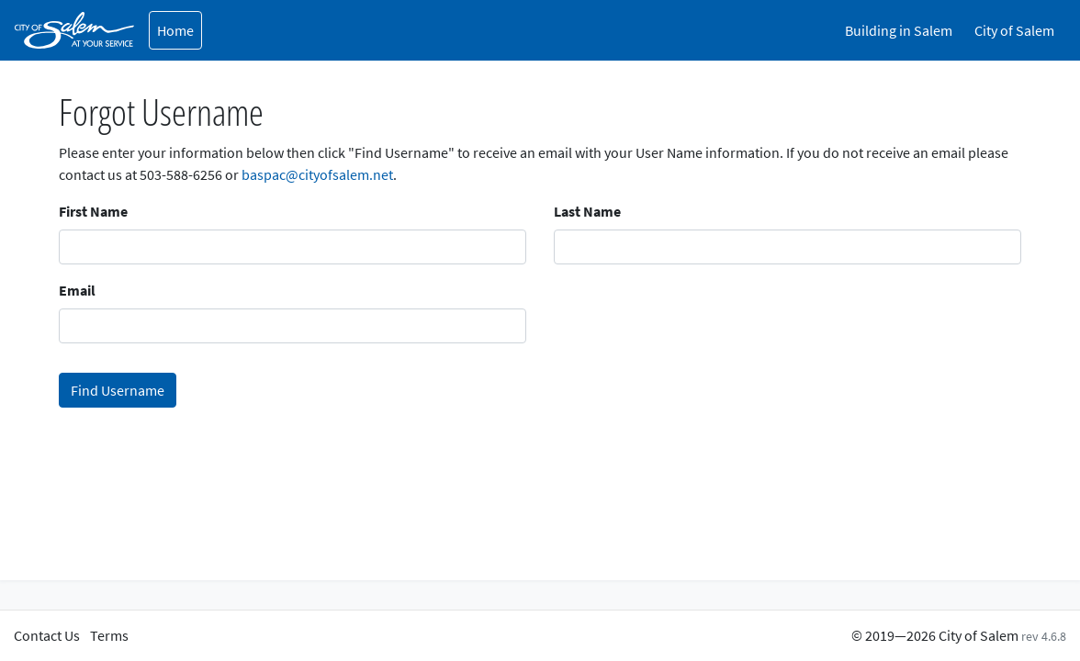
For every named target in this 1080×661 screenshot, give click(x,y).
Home (175, 30)
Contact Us (47, 635)
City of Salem (1014, 30)
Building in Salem (898, 30)
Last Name (587, 211)
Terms (109, 635)
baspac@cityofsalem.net (317, 174)
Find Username (117, 390)
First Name (93, 211)
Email (77, 290)
